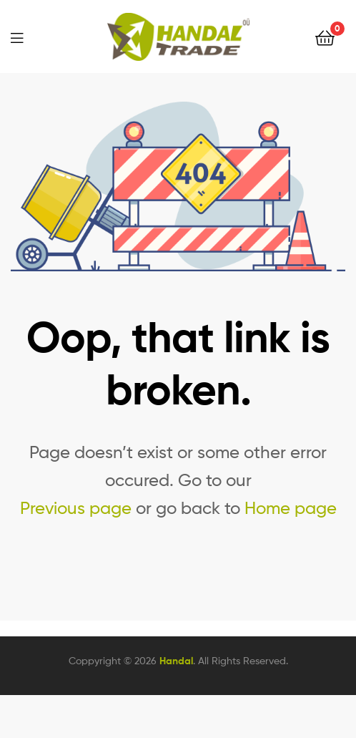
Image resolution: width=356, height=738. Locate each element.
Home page (290, 507)
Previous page (76, 507)
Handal (176, 660)
